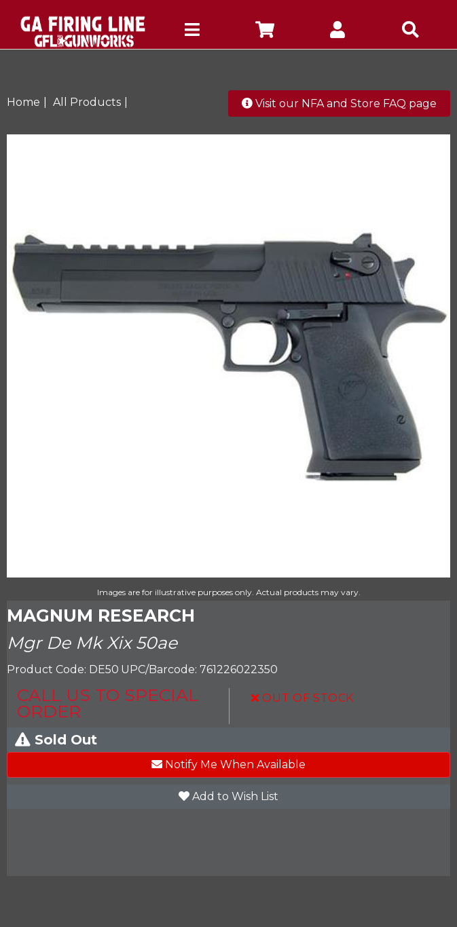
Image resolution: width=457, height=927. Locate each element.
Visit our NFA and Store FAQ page (339, 103)
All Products (87, 102)
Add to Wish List (228, 796)
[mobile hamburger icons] (192, 32)
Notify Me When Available (228, 764)
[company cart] (264, 32)
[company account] (337, 32)
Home (23, 102)
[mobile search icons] (410, 32)
